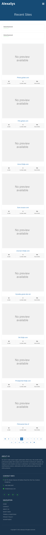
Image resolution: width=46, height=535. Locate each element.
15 (27, 442)
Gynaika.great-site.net (23, 294)
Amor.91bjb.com (23, 164)
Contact (6, 506)
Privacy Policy (8, 517)
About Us (6, 509)
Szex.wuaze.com (23, 207)
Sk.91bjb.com (23, 337)
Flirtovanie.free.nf (23, 424)
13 (19, 442)
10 (41, 439)
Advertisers (7, 519)
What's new (7, 511)
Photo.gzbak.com (23, 77)
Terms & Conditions (9, 514)
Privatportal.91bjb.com (23, 381)
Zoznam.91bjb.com (23, 251)
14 (23, 442)
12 (15, 442)
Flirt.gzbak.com (23, 121)
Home (5, 504)
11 (11, 442)
